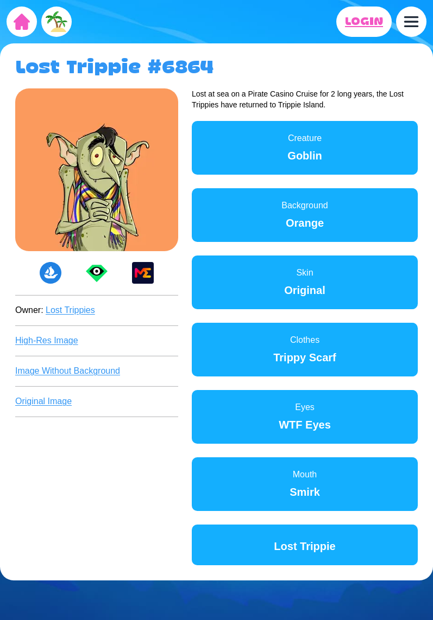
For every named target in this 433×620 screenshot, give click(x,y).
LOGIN (364, 22)
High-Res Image (46, 340)
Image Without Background (67, 370)
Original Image (43, 401)
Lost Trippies (70, 310)
